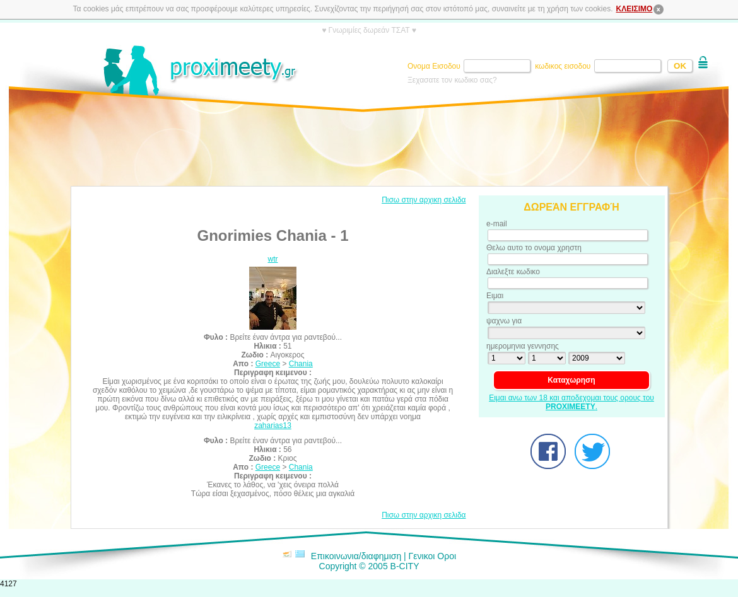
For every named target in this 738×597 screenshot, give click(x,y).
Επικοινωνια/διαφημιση (356, 556)
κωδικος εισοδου (564, 66)
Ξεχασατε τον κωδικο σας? (452, 80)
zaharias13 (272, 425)
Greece (267, 363)
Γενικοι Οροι (432, 556)
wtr (273, 259)
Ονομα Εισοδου (434, 66)
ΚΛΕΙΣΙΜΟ (640, 8)
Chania (301, 363)
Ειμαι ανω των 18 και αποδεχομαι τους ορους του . (571, 402)
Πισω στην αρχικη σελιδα (424, 199)
